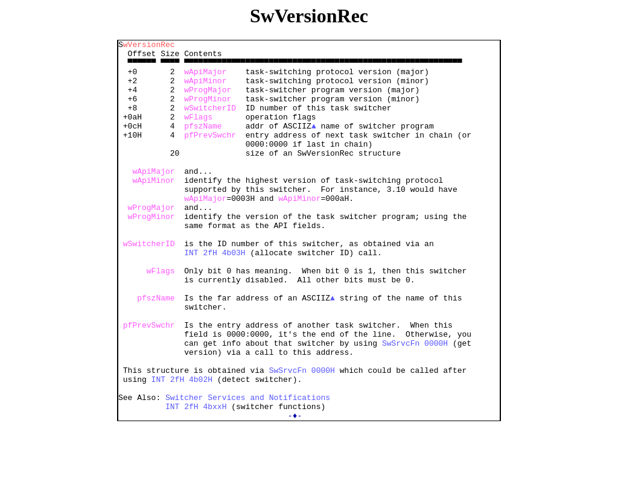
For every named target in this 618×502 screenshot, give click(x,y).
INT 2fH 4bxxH (195, 480)
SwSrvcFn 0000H (415, 404)
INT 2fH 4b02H (181, 447)
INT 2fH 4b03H (214, 295)
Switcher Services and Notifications (247, 469)
